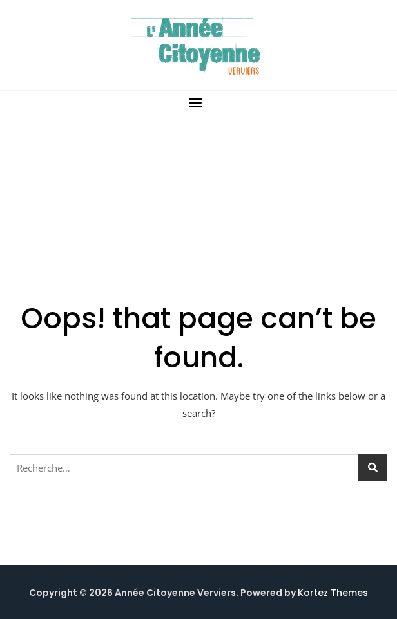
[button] (198, 102)
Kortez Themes (333, 592)
